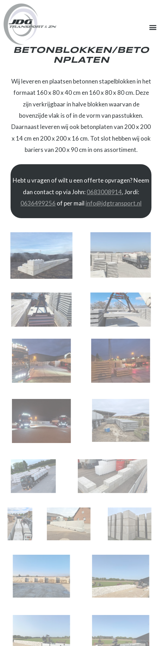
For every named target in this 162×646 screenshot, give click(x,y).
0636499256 (38, 203)
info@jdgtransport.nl (114, 203)
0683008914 (104, 192)
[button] (152, 27)
